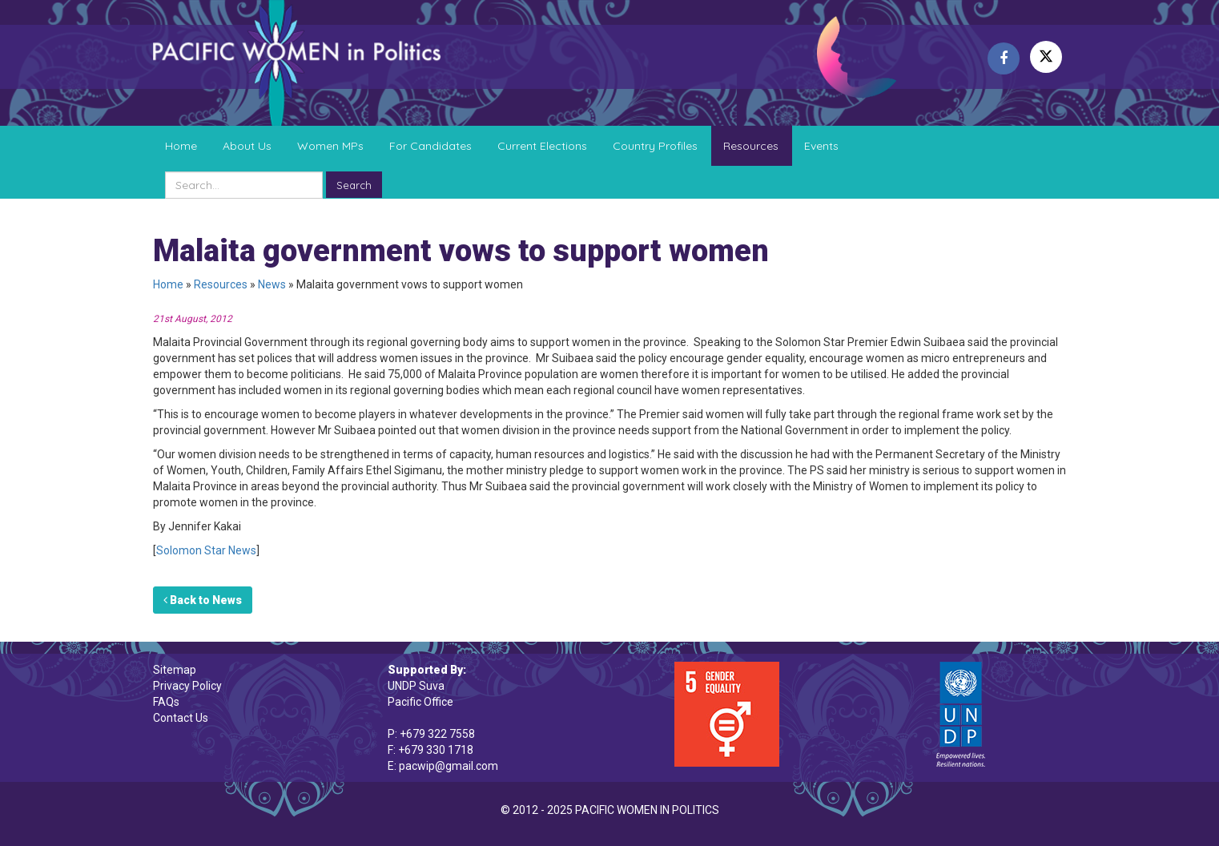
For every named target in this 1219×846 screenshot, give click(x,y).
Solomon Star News (206, 550)
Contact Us (180, 717)
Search (354, 185)
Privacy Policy (187, 685)
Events (821, 146)
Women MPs (330, 146)
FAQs (166, 701)
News (272, 284)
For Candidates (430, 146)
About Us (247, 146)
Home (181, 146)
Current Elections (542, 146)
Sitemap (174, 669)
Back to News (202, 600)
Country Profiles (655, 146)
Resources (750, 146)
